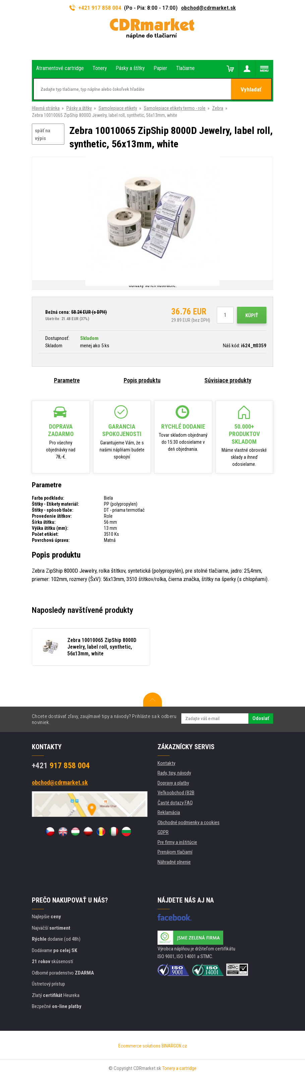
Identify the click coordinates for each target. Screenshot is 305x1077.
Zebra (217, 108)
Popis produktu (142, 380)
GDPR (163, 832)
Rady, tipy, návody (174, 773)
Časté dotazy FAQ (175, 803)
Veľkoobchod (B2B (176, 793)
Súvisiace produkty (227, 380)
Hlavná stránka (46, 108)
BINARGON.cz (174, 1046)
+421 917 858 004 (95, 7)
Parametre (67, 380)
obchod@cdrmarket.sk (208, 7)
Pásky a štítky (79, 108)
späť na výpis (42, 134)
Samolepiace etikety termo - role (174, 108)
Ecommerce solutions (139, 1046)
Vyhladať (251, 89)
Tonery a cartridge (179, 1068)
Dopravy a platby (173, 783)
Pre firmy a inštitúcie (177, 842)
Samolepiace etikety (118, 108)
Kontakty (166, 763)
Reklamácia (169, 812)
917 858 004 (61, 765)
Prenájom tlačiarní (175, 852)
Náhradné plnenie (174, 862)
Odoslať (260, 718)
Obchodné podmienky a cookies (189, 822)
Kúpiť (251, 315)
